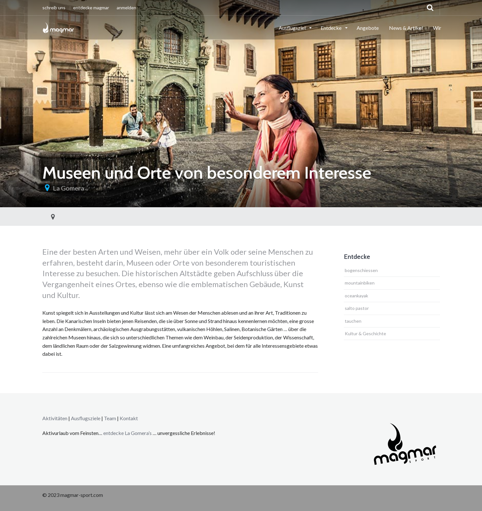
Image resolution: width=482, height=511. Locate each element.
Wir (437, 28)
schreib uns (53, 7)
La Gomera (68, 188)
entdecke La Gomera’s (128, 433)
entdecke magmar (91, 7)
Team (110, 418)
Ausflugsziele (85, 418)
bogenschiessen (361, 270)
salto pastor (357, 308)
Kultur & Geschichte (365, 333)
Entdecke (331, 28)
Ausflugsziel (293, 28)
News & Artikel (406, 28)
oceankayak (356, 295)
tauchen (353, 321)
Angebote (368, 28)
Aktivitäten (54, 418)
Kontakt (129, 418)
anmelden (126, 7)
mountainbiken (360, 282)
